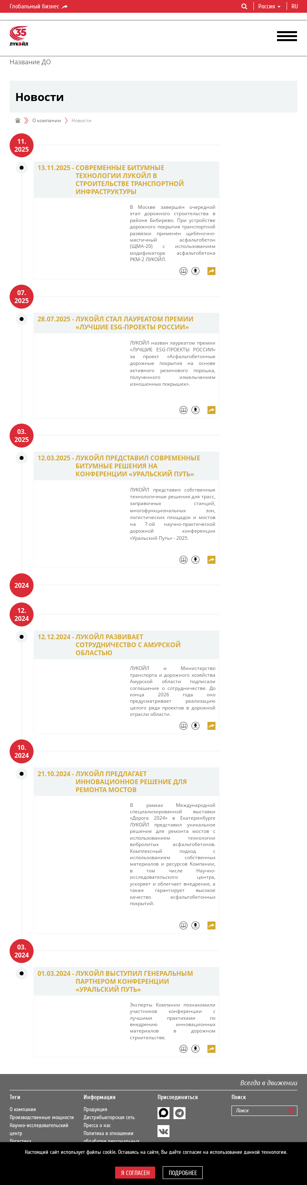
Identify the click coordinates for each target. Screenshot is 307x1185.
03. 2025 (21, 435)
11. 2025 (21, 145)
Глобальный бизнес (39, 7)
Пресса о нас (97, 1125)
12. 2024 (21, 614)
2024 (21, 585)
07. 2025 (21, 296)
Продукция (95, 1109)
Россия (269, 6)
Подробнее (183, 1173)
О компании (46, 120)
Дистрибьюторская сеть (109, 1117)
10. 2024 (21, 751)
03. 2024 (21, 951)
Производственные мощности (42, 1117)
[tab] (172, 273)
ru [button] (295, 6)
